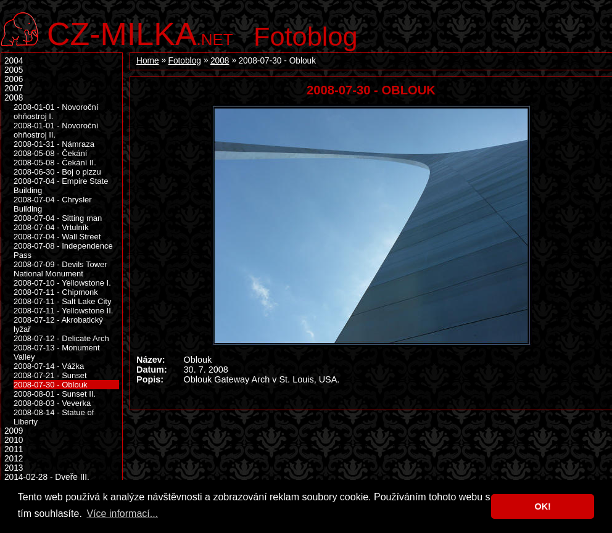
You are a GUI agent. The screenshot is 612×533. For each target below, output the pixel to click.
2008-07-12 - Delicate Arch (61, 338)
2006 (13, 79)
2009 (13, 431)
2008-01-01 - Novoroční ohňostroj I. (56, 111)
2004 (13, 60)
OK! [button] (542, 506)
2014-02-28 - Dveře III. (46, 477)
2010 (13, 440)
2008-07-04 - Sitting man (58, 218)
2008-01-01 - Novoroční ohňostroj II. (56, 130)
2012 (13, 458)
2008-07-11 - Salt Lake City (62, 301)
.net (140, 32)
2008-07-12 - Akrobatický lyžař (58, 324)
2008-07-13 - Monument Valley (57, 352)
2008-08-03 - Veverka (52, 403)
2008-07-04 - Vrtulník (51, 227)
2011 (13, 449)
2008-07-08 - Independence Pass (63, 250)
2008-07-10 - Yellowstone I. (62, 282)
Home (147, 60)
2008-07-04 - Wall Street (57, 236)
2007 (13, 88)
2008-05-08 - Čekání (50, 153)
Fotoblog (306, 36)
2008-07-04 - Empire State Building (61, 185)
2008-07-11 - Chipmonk (56, 292)
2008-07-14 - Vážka (49, 366)
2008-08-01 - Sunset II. (55, 394)
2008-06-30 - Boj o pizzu (57, 171)
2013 (13, 468)
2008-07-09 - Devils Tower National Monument (60, 269)
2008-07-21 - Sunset (50, 375)
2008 (219, 60)
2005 (13, 70)
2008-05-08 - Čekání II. (55, 162)
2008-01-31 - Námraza (54, 144)
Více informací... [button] (122, 513)
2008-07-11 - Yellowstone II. (63, 310)
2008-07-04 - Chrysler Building (53, 204)
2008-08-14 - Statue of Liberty (54, 417)
